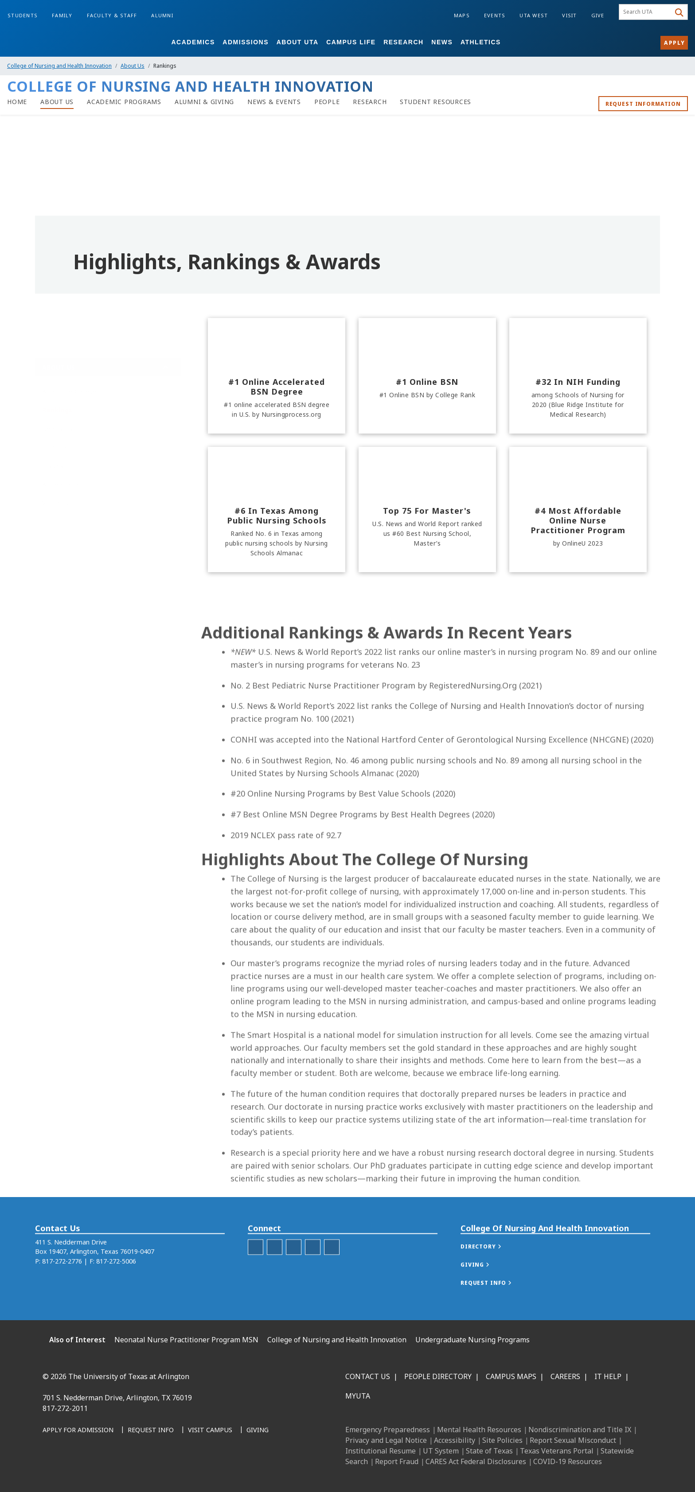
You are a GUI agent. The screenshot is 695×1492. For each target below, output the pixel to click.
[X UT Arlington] (110, 1470)
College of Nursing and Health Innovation (59, 66)
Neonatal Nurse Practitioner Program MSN (186, 1340)
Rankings (57, 410)
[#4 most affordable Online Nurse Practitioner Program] (578, 509)
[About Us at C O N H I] (57, 102)
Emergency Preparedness (387, 1429)
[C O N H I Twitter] (312, 1268)
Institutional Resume (380, 1451)
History (53, 465)
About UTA (298, 42)
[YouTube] (130, 1470)
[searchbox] (646, 11)
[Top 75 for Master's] (427, 509)
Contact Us (367, 1376)
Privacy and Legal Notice (386, 1440)
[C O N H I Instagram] (274, 1268)
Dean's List (59, 428)
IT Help (607, 1376)
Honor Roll (58, 447)
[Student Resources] (435, 102)
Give (598, 15)
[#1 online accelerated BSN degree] (276, 376)
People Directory (438, 1376)
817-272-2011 (65, 1408)
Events (495, 15)
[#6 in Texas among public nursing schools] (276, 509)
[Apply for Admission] (78, 1430)
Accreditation (62, 484)
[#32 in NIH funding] (578, 376)
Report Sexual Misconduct (573, 1440)
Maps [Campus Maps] (462, 15)
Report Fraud (396, 1461)
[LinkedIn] (71, 1470)
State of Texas (489, 1451)
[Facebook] (52, 1470)
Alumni (162, 15)
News (442, 42)
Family (62, 15)
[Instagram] (91, 1470)
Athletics (481, 42)
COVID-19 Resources (567, 1461)
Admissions (246, 42)
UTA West (533, 15)
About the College (69, 391)
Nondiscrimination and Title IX (579, 1429)
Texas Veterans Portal (556, 1451)
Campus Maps (511, 1376)
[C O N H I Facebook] (255, 1268)
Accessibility (454, 1440)
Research (403, 42)
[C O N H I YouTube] (332, 1268)
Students (23, 15)
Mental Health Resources (479, 1429)
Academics (193, 42)
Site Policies (502, 1440)
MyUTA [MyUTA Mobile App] (357, 1396)
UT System (441, 1451)
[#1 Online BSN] (427, 376)
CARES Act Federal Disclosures (476, 1461)
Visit (569, 15)
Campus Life (350, 42)
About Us (132, 66)
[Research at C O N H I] (370, 102)
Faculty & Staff (112, 15)
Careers (565, 1376)
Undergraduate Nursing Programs (472, 1340)
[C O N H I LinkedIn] (293, 1268)
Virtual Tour (59, 503)
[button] (490, 1268)
